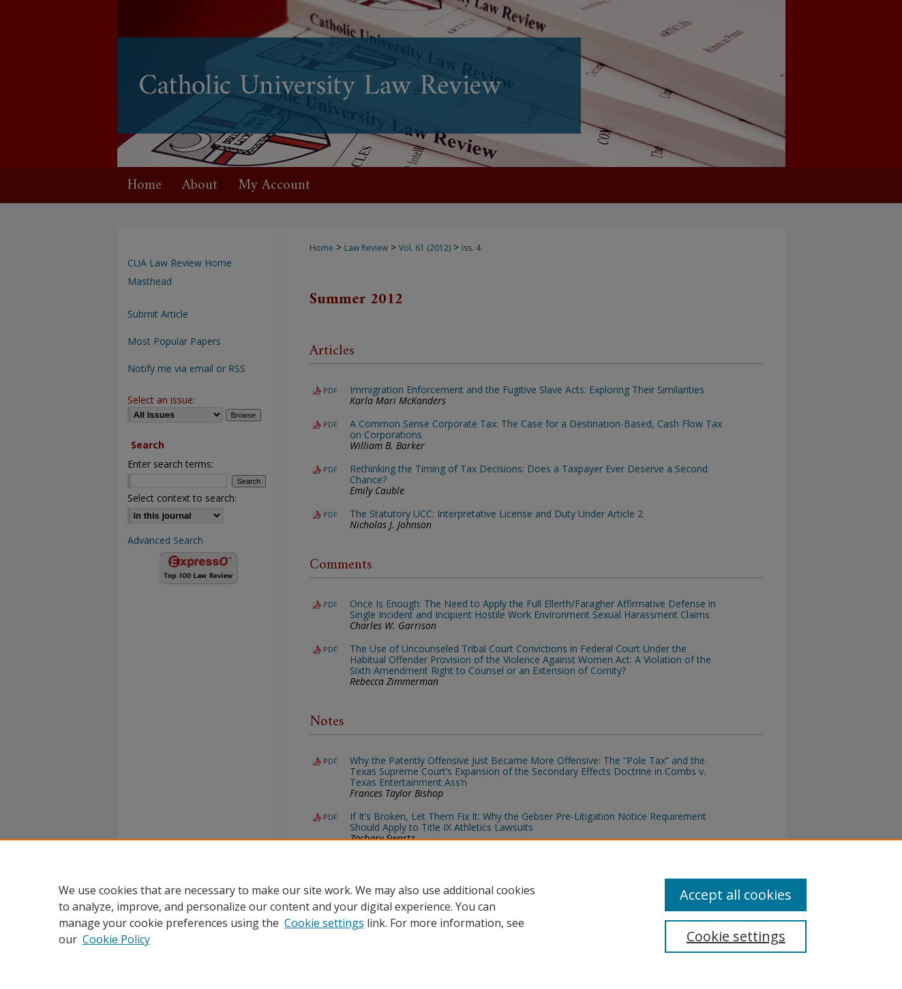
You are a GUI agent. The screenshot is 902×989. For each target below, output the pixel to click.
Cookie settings (324, 922)
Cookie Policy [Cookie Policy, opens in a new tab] (116, 939)
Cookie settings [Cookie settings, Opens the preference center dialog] (736, 936)
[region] (451, 914)
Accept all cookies (736, 894)
